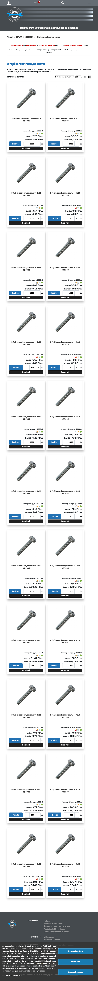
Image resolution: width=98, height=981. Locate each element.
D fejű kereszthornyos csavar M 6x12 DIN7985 (26, 716)
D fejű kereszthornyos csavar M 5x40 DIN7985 (65, 567)
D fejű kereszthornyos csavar (48, 37)
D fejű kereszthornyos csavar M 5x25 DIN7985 (65, 492)
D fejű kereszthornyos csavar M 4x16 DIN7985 (26, 194)
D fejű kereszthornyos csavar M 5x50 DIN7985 (26, 641)
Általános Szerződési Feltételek (57, 926)
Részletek (26, 148)
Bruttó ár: (28, 140)
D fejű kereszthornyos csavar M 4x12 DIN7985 (65, 119)
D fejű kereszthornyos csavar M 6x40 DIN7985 (65, 865)
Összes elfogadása (75, 972)
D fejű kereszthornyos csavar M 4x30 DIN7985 (65, 268)
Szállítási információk (53, 923)
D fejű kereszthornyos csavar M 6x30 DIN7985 (26, 865)
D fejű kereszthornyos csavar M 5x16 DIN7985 (65, 418)
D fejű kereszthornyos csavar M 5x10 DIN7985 (65, 343)
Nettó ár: (29, 136)
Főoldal (9, 37)
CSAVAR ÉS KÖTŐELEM (24, 37)
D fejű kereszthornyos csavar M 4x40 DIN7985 (26, 343)
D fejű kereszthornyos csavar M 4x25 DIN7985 (26, 268)
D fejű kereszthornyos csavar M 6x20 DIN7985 (26, 790)
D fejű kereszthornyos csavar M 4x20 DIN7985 (65, 194)
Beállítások (75, 962)
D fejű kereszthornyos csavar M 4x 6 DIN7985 (26, 119)
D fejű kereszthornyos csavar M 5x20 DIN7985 (26, 492)
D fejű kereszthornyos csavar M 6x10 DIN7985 (65, 641)
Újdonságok (49, 937)
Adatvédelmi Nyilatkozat (54, 929)
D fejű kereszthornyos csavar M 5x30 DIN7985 (26, 567)
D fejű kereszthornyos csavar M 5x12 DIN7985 (26, 418)
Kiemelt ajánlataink (52, 939)
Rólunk (47, 921)
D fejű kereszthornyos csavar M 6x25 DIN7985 (65, 790)
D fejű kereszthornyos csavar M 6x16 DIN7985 (65, 716)
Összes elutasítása (75, 951)
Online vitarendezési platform (56, 932)
